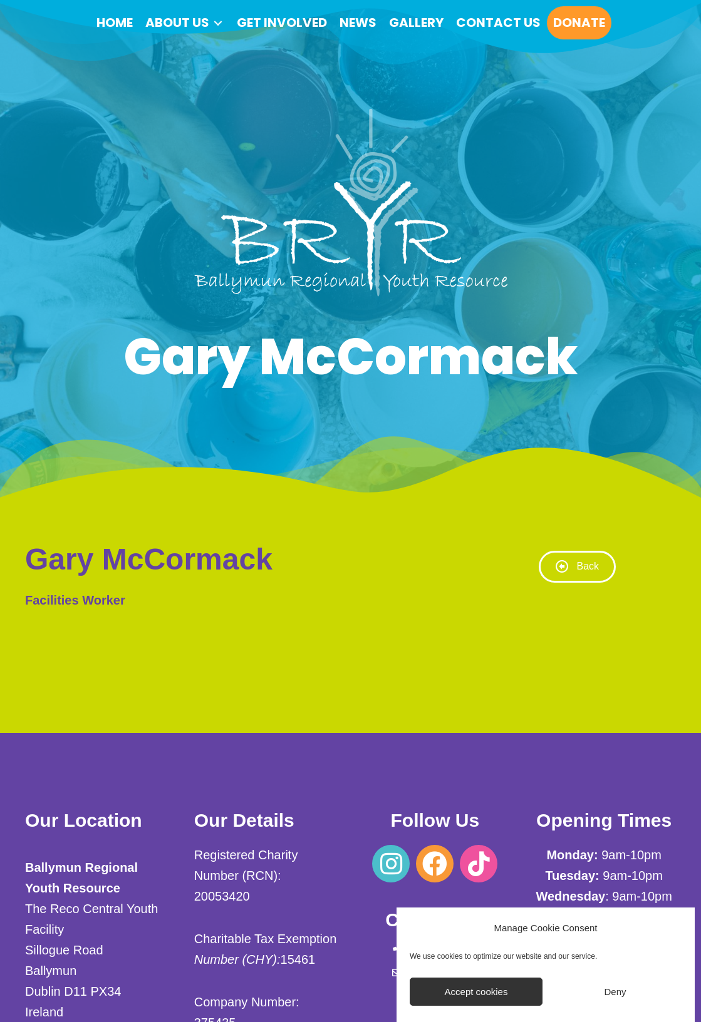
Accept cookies (476, 991)
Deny (615, 991)
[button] (391, 863)
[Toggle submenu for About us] (218, 23)
